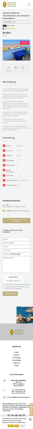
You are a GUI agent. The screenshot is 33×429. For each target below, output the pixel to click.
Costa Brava (16, 360)
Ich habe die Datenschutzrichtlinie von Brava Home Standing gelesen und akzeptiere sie (17, 287)
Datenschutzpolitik (25, 284)
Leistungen (16, 358)
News (16, 366)
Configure (22, 426)
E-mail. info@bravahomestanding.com (18, 397)
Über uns (16, 363)
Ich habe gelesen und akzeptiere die (17, 284)
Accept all (10, 426)
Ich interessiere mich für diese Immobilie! (17, 220)
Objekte (16, 355)
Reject (16, 426)
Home (16, 352)
